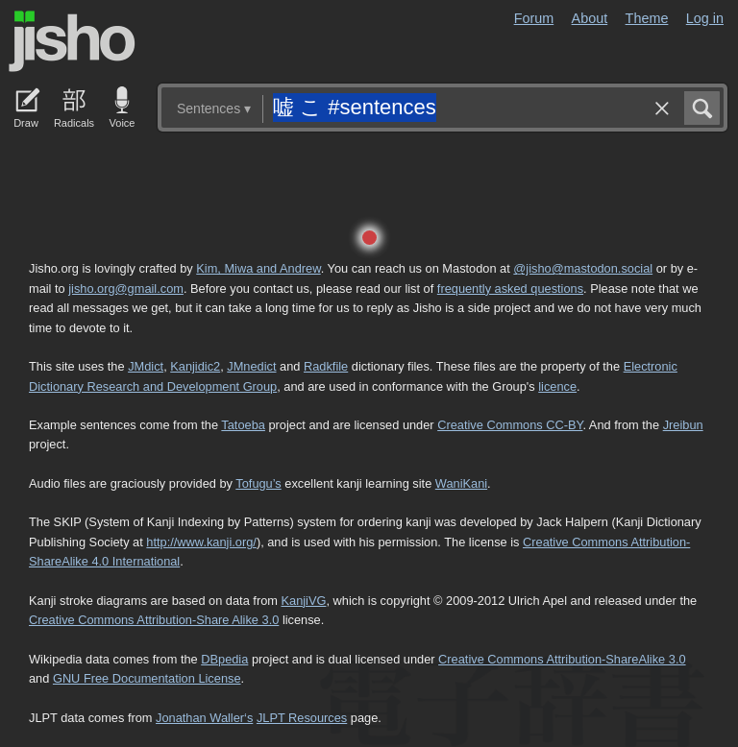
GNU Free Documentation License (147, 678)
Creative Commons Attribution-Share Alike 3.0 (154, 620)
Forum (534, 18)
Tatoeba (243, 425)
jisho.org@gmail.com (126, 288)
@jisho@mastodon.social (582, 268)
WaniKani (461, 483)
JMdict (145, 366)
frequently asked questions (510, 288)
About (590, 18)
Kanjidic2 (195, 366)
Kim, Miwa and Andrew (258, 268)
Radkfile (326, 366)
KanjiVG (303, 600)
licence (557, 386)
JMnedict (251, 366)
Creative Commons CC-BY (509, 425)
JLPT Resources (302, 718)
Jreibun (683, 425)
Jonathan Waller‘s (204, 718)
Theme (647, 18)
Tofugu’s (258, 483)
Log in (705, 18)
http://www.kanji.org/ (201, 542)
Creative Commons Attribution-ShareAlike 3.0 (561, 659)
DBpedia (224, 659)
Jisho (72, 41)
